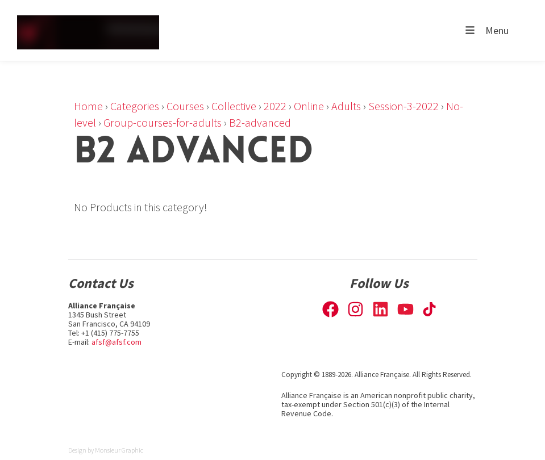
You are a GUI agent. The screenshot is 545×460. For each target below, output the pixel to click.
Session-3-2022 (403, 106)
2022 (275, 106)
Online (309, 106)
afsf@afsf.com (116, 342)
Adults (346, 106)
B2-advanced (260, 122)
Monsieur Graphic (119, 450)
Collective (233, 106)
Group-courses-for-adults (162, 122)
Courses (185, 106)
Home (88, 106)
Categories (134, 106)
